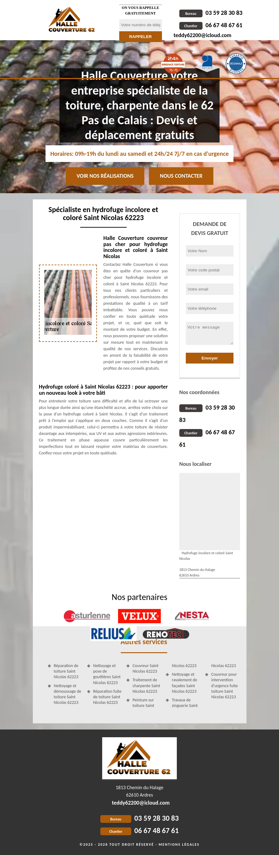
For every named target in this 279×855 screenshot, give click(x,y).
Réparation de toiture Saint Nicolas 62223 (66, 671)
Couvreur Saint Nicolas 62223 (146, 668)
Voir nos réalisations (104, 175)
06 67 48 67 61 (210, 25)
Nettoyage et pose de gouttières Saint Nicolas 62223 (107, 674)
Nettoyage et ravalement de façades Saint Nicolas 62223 (184, 683)
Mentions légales (179, 844)
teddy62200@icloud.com (203, 35)
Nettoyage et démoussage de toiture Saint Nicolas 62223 (67, 694)
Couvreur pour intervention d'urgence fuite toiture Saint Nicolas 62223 (224, 686)
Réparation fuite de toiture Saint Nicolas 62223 (107, 697)
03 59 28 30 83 (210, 12)
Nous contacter (181, 175)
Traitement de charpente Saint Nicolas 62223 (146, 685)
